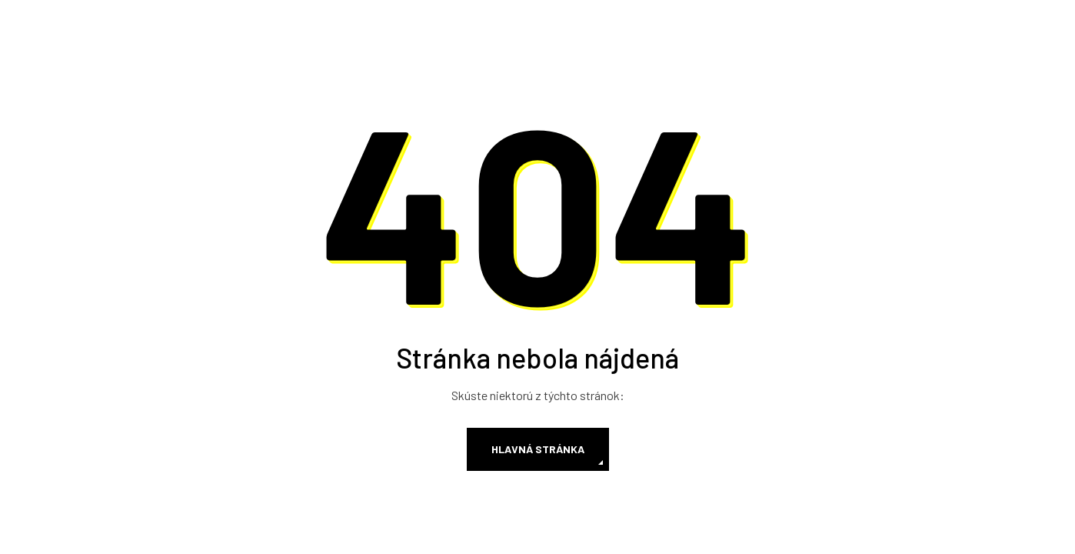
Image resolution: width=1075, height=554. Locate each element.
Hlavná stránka (537, 449)
